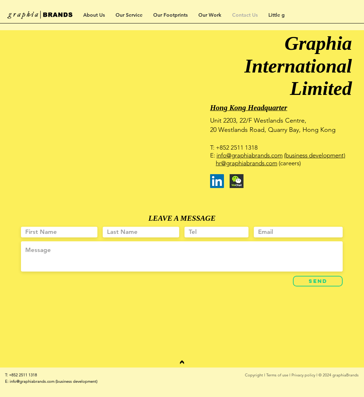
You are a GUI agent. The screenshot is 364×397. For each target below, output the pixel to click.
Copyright (254, 374)
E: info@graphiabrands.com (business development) (51, 381)
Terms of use (277, 374)
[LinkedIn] (217, 181)
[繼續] (182, 362)
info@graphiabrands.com (249, 155)
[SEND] (318, 281)
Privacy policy (303, 374)
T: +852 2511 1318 (21, 374)
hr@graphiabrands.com (246, 163)
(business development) (314, 155)
